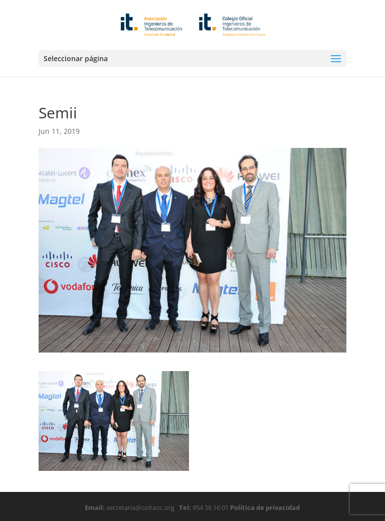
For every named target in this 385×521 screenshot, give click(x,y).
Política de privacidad (264, 507)
